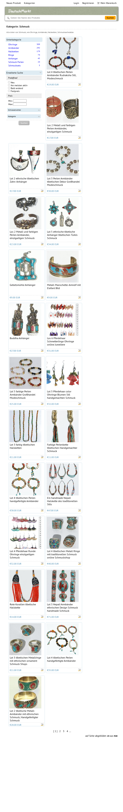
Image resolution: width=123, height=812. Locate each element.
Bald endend (15, 88)
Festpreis (14, 91)
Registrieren (88, 3)
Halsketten (13, 51)
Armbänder (13, 48)
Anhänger (13, 58)
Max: (10, 104)
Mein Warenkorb (107, 3)
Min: (10, 100)
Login (76, 3)
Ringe (11, 55)
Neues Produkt (13, 3)
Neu (11, 82)
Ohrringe (12, 44)
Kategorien (29, 3)
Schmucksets (14, 65)
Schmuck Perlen (16, 62)
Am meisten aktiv (18, 85)
